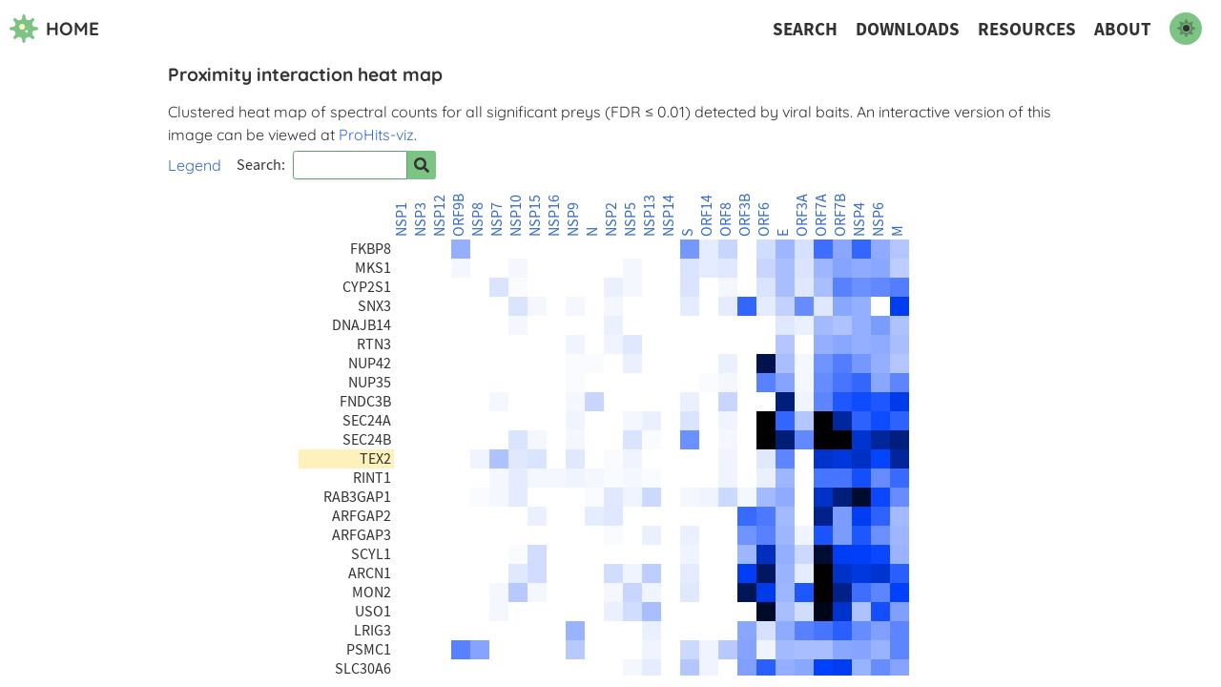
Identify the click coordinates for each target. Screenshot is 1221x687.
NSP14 (668, 216)
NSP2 (611, 219)
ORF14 (706, 216)
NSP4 (859, 219)
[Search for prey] (421, 165)
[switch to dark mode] (1185, 28)
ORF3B (745, 215)
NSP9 (573, 219)
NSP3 (420, 219)
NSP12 (439, 216)
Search (805, 29)
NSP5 (630, 219)
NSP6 (878, 219)
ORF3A (802, 215)
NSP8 (477, 219)
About (1122, 29)
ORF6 (764, 219)
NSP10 (516, 216)
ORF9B (458, 215)
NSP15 (535, 216)
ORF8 (725, 219)
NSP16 (554, 216)
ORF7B (840, 215)
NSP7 (497, 219)
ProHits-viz (376, 134)
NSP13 (649, 216)
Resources (1027, 29)
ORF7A (821, 215)
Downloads (908, 29)
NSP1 (401, 219)
